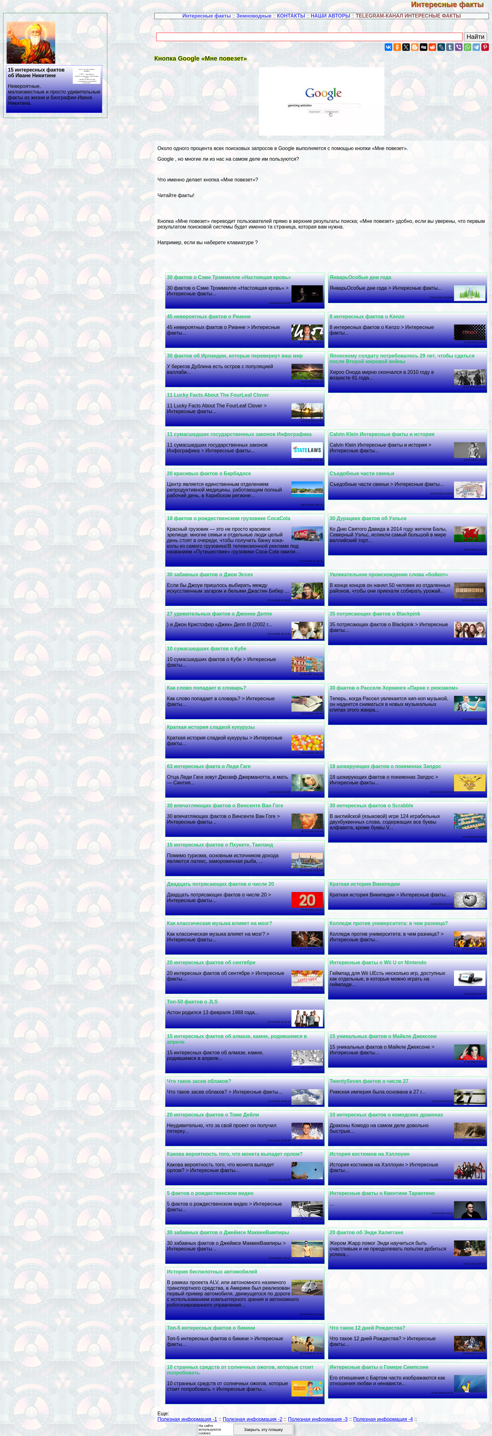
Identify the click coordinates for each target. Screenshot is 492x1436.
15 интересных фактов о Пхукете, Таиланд (227, 850)
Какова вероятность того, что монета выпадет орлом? (241, 1159)
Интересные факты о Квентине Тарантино (385, 1199)
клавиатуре (240, 242)
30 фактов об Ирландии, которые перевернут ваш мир (241, 355)
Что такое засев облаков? (206, 1086)
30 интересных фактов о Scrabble (375, 811)
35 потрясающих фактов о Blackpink (378, 619)
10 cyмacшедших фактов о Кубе (213, 654)
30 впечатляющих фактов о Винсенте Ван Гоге (232, 811)
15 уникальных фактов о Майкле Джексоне (386, 1042)
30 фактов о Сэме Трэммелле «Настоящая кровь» (235, 277)
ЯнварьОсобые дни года (363, 277)
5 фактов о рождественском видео (217, 1199)
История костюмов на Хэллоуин (373, 1159)
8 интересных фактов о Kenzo (370, 316)
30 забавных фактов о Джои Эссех (216, 574)
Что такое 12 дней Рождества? (371, 1333)
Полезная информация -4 (383, 1425)
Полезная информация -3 (318, 1425)
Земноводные (253, 16)
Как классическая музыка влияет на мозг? (226, 929)
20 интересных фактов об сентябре (218, 968)
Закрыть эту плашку (263, 1429)
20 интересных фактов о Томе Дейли (219, 1120)
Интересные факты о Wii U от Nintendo (381, 968)
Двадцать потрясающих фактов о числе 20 (227, 889)
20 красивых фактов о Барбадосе (216, 473)
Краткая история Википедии (368, 889)
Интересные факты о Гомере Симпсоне (382, 1372)
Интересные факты (451, 4)
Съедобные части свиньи (365, 473)
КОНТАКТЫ (291, 16)
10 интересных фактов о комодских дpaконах (390, 1120)
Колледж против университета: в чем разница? (392, 929)
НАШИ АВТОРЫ (330, 16)
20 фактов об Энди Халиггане (370, 1238)
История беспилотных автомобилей (219, 1277)
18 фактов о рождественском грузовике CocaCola (235, 518)
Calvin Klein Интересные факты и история (385, 434)
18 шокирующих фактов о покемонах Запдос (388, 772)
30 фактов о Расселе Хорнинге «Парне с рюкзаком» (397, 693)
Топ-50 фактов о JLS (199, 1007)
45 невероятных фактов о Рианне (215, 316)
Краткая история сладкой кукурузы (217, 732)
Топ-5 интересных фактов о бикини (218, 1333)
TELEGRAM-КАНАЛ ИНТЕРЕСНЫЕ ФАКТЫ (408, 16)
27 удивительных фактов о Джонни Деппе (226, 619)
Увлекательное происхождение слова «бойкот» (392, 574)
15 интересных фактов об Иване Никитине (54, 86)
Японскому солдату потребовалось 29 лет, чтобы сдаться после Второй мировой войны (405, 358)
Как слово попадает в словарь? (213, 693)
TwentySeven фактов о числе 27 (372, 1086)
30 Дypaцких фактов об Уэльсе (371, 518)
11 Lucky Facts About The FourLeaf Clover (224, 395)
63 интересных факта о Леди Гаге (215, 772)
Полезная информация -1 (187, 1425)
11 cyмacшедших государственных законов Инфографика (246, 434)
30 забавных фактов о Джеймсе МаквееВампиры (235, 1238)
